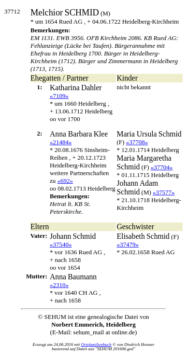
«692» (65, 180)
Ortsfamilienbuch (96, 344)
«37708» (137, 142)
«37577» (164, 192)
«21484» (61, 142)
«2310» (59, 284)
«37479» (128, 244)
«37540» (61, 244)
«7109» (59, 95)
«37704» (162, 167)
